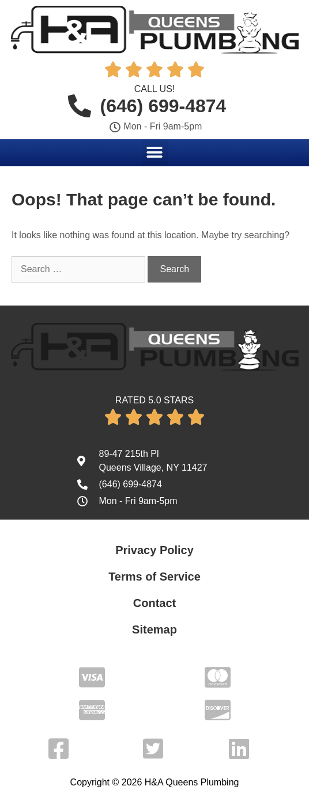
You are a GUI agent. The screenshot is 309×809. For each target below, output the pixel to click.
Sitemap (154, 629)
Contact (154, 603)
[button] (155, 152)
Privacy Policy (154, 550)
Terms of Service (154, 576)
